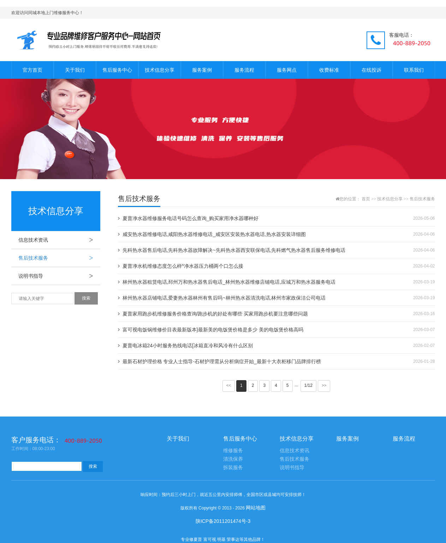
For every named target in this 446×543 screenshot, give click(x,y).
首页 (366, 199)
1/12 (308, 385)
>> (324, 385)
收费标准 (329, 70)
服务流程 (244, 70)
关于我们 (75, 70)
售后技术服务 (59, 258)
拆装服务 (233, 467)
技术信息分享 (159, 70)
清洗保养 (233, 459)
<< (228, 385)
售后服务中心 (117, 70)
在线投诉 (371, 70)
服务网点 (287, 70)
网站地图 (256, 507)
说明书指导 (59, 276)
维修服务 (233, 450)
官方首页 (32, 70)
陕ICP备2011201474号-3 (223, 521)
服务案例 (202, 70)
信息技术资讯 (59, 240)
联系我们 (414, 70)
